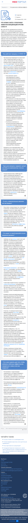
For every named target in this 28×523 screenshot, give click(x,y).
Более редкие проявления (10, 267)
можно (12, 259)
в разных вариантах (13, 73)
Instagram (4, 482)
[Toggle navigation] (3, 2)
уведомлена (13, 192)
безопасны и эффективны (18, 224)
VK (1, 485)
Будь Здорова (5, 479)
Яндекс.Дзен (5, 489)
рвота (7, 269)
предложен (13, 71)
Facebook (4, 484)
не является (16, 320)
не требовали (20, 277)
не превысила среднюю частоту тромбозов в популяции (14, 344)
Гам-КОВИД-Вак (21, 111)
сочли (5, 305)
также (17, 263)
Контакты (4, 466)
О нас (2, 460)
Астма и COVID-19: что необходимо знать (14, 439)
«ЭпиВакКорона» (10, 126)
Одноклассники (6, 487)
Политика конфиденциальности (12, 470)
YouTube (3, 491)
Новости (4, 474)
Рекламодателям (6, 462)
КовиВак (9, 82)
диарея (19, 271)
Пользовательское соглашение (11, 469)
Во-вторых (18, 414)
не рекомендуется (21, 387)
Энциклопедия (6, 475)
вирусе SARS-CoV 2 (8, 65)
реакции (15, 239)
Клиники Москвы (6, 477)
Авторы (3, 464)
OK (17, 520)
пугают (10, 256)
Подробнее (12, 521)
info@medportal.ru (7, 497)
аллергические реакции (10, 284)
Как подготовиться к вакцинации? (12, 445)
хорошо (5, 213)
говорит (6, 354)
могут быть (16, 312)
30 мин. (10, 385)
